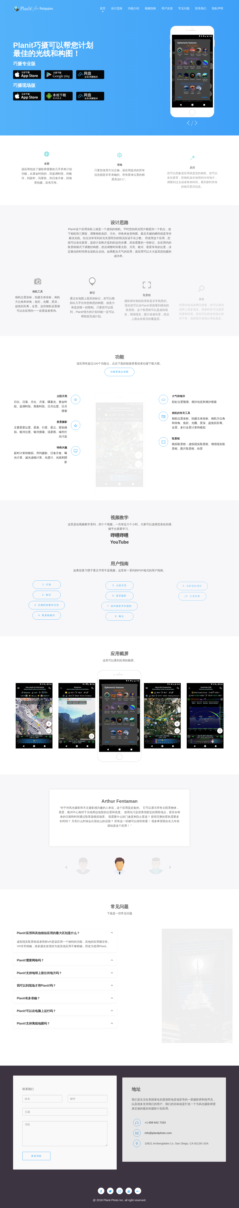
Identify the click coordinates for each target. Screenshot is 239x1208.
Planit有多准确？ (28, 1022)
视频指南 (150, 8)
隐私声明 (217, 8)
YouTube (119, 549)
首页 (102, 8)
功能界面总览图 (119, 377)
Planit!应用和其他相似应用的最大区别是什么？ (48, 957)
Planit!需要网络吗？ (30, 984)
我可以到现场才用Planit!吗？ (36, 1009)
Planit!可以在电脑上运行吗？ (36, 1034)
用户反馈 (167, 8)
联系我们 (200, 8)
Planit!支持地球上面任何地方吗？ (39, 997)
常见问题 (184, 8)
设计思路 (116, 8)
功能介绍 (133, 8)
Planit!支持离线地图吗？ (33, 1047)
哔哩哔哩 (119, 542)
